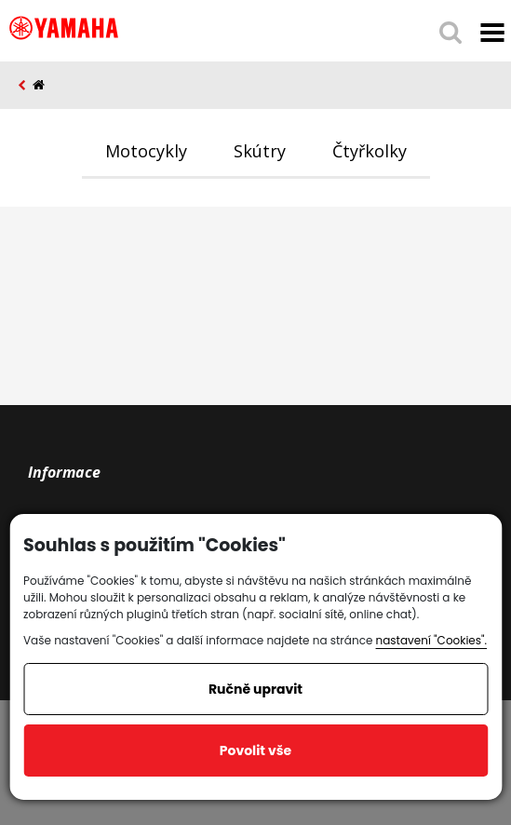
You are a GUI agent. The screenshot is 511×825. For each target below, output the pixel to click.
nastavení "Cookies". (432, 640)
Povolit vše (255, 750)
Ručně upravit (255, 689)
